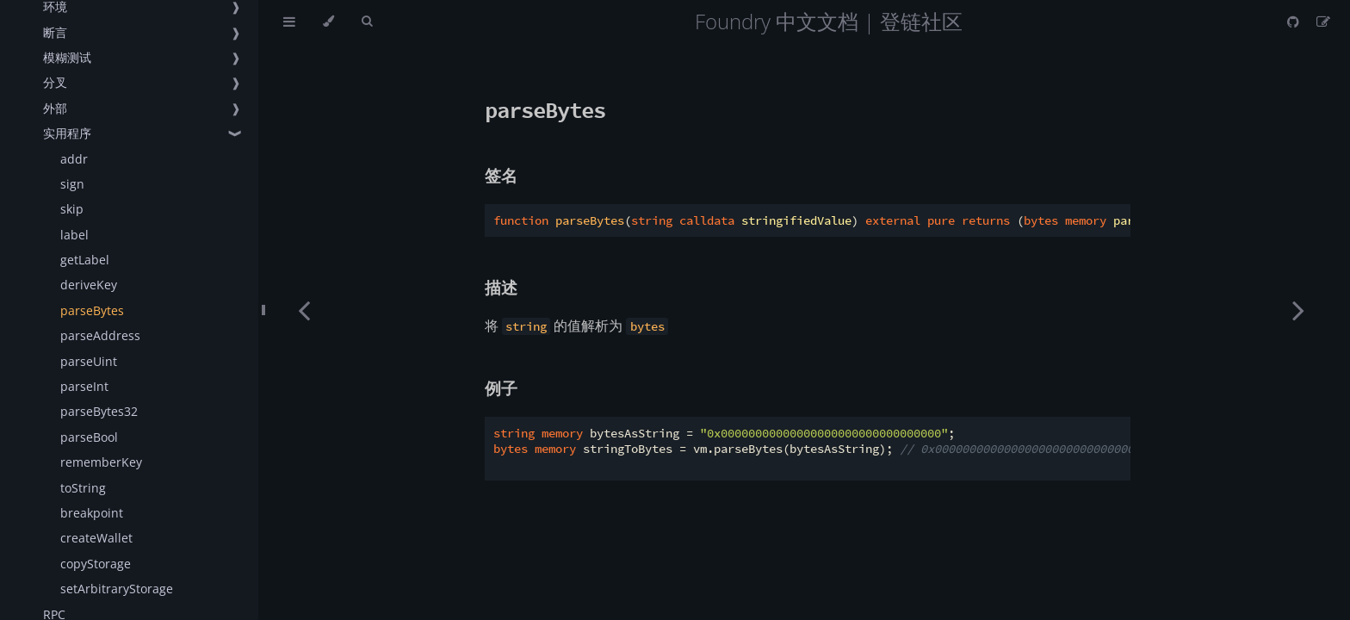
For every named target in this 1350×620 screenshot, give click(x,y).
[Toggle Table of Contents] (289, 21)
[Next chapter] (1298, 310)
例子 (501, 388)
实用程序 (67, 133)
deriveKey (88, 284)
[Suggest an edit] (1323, 21)
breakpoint (91, 513)
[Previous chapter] (304, 310)
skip (72, 209)
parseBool (89, 437)
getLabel (84, 259)
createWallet (96, 538)
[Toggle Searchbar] (367, 21)
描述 (501, 287)
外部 (55, 108)
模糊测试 (67, 57)
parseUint (88, 361)
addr (74, 159)
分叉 (55, 82)
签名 (501, 175)
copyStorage (95, 563)
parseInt (84, 386)
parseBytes (92, 310)
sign (72, 184)
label (74, 234)
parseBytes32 (99, 411)
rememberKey (101, 462)
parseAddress (100, 335)
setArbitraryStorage (116, 588)
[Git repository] (1295, 21)
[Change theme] (328, 21)
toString (83, 488)
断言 (55, 32)
